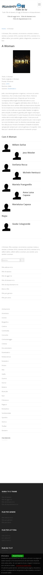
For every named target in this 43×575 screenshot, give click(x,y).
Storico (4, 422)
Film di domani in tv (28, 16)
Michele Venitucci (31, 172)
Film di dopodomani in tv (22, 19)
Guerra (4, 378)
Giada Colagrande (21, 223)
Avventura (5, 313)
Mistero (4, 387)
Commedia (5, 331)
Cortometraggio (7, 339)
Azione (4, 318)
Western (5, 430)
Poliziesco (5, 400)
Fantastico (5, 361)
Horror (4, 383)
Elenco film (5, 289)
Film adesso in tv (7, 267)
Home (4, 29)
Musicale (5, 391)
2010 (7, 84)
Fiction (4, 365)
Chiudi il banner (18, 556)
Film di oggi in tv (14, 16)
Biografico (5, 322)
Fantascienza (6, 357)
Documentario (7, 348)
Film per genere (7, 293)
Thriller (4, 426)
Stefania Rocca (19, 164)
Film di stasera (6, 272)
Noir (3, 396)
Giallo (4, 374)
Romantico (5, 409)
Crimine (4, 344)
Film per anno (6, 298)
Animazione (6, 309)
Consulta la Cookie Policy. (23, 565)
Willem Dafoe (19, 144)
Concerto (5, 335)
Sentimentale (6, 413)
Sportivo (4, 417)
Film (3, 370)
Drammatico (12, 89)
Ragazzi (4, 404)
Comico (4, 326)
